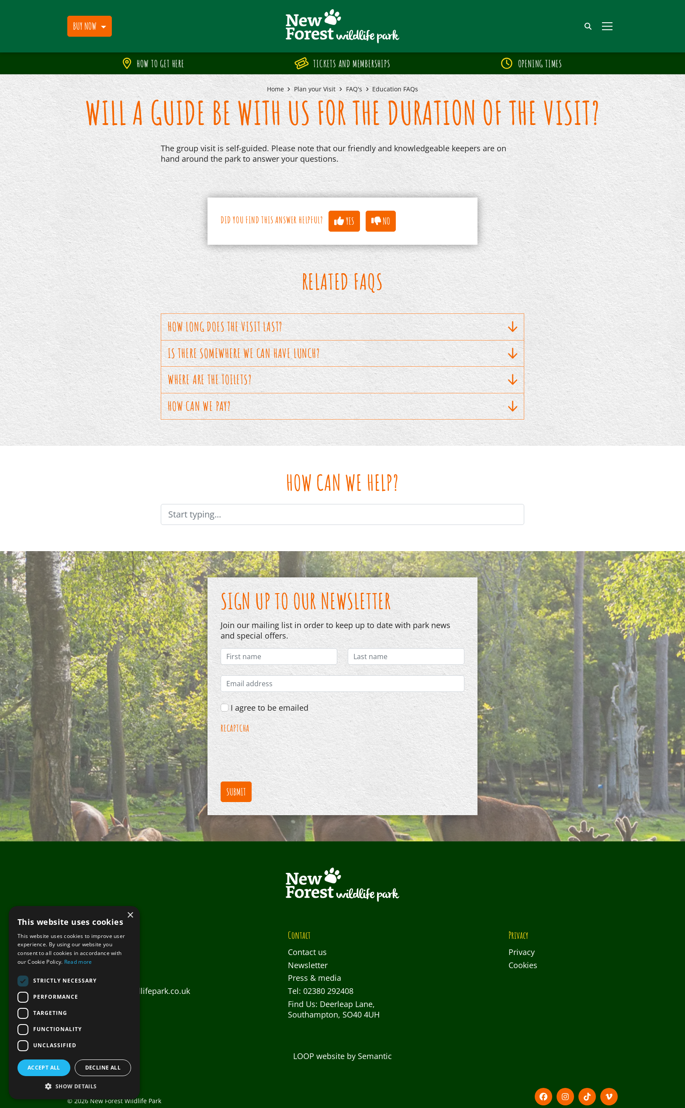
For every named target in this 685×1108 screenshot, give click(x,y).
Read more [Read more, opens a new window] (78, 962)
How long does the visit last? (342, 326)
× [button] (130, 915)
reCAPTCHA (235, 728)
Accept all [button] (44, 1067)
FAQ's (354, 89)
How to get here (153, 63)
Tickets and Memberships (343, 63)
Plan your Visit (315, 89)
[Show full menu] (607, 26)
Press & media (314, 978)
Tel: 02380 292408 (320, 991)
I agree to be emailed (269, 707)
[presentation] (287, 754)
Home (275, 89)
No (380, 221)
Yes (344, 221)
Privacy (522, 952)
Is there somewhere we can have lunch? (342, 353)
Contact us (307, 952)
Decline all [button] (103, 1067)
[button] (89, 26)
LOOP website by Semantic (342, 1056)
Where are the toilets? (342, 379)
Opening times (531, 63)
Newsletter (308, 965)
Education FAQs (395, 89)
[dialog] (74, 1002)
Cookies (523, 965)
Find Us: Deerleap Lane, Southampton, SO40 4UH (334, 1009)
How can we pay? (342, 406)
